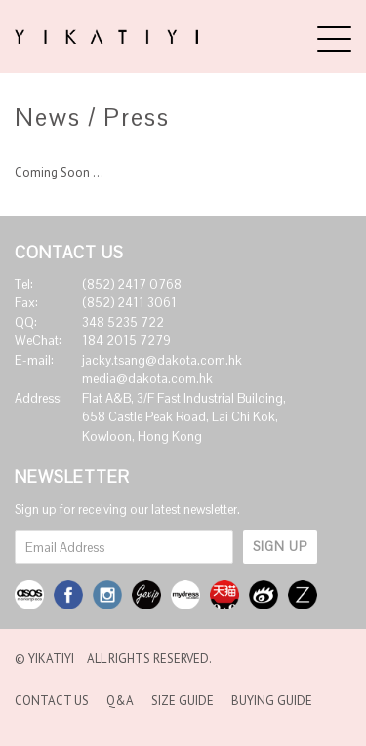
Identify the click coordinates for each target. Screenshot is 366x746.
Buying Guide (271, 700)
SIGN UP (280, 546)
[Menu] (334, 38)
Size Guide (182, 700)
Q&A (120, 700)
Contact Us (52, 700)
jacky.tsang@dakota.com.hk (162, 360)
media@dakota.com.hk (147, 379)
